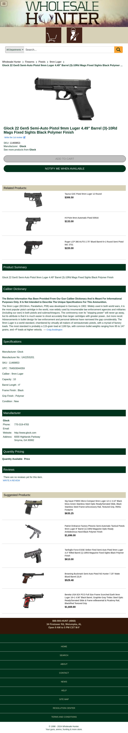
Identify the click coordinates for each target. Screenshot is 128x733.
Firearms (29, 62)
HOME (64, 646)
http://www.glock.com (25, 432)
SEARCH (64, 655)
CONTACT (64, 673)
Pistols (41, 62)
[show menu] (4, 3)
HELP (64, 690)
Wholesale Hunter (11, 62)
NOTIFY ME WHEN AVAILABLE (64, 168)
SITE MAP (64, 699)
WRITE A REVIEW (11, 480)
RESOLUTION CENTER (64, 708)
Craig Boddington (54, 330)
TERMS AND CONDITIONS (64, 717)
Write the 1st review (14, 137)
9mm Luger (55, 62)
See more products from (20, 149)
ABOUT (63, 664)
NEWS (64, 681)
